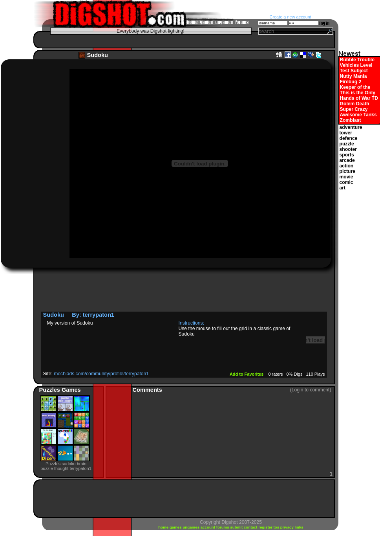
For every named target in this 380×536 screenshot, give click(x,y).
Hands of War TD (359, 98)
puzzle (347, 144)
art (343, 188)
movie (346, 177)
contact (251, 527)
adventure (351, 127)
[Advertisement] (182, 39)
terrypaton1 (98, 315)
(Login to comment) (310, 390)
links (299, 527)
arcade (347, 160)
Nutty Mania (353, 76)
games (176, 527)
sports (347, 155)
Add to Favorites (247, 374)
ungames (191, 527)
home (164, 527)
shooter (348, 149)
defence (349, 138)
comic (346, 182)
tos (277, 527)
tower (346, 133)
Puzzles (50, 390)
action (347, 166)
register (265, 527)
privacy (287, 527)
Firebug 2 (351, 81)
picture (348, 171)
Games (71, 390)
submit (237, 527)
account (208, 527)
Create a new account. (291, 17)
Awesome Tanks (358, 114)
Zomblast (350, 120)
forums (223, 527)
